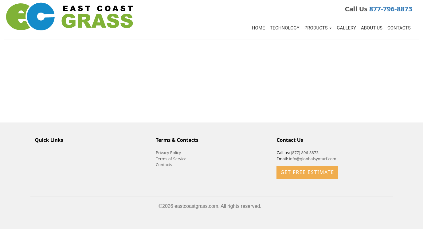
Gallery (346, 28)
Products (318, 28)
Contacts (399, 28)
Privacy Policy (168, 152)
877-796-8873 (390, 8)
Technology (285, 28)
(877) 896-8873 (305, 152)
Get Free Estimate (307, 172)
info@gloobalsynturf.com (312, 158)
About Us (371, 28)
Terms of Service (171, 158)
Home (258, 28)
